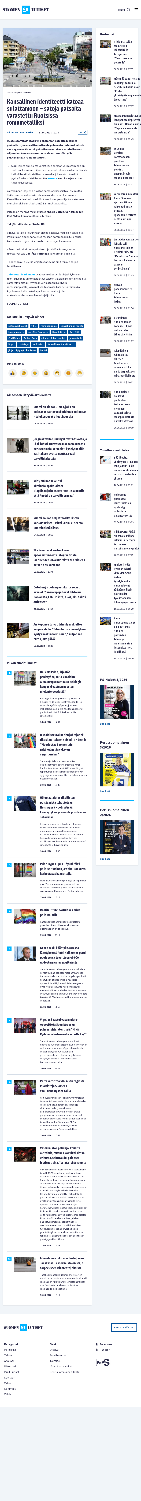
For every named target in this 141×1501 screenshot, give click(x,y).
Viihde (7, 1394)
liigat (11, 344)
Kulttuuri (9, 1378)
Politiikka (10, 1350)
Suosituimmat (58, 1355)
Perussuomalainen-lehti (64, 1372)
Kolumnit (10, 1389)
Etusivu (54, 1350)
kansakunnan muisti (72, 326)
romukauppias (49, 326)
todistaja (23, 344)
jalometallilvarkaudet (53, 338)
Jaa (82, 132)
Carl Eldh (74, 332)
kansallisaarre (16, 332)
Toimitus (55, 1361)
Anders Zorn (30, 338)
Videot (8, 1383)
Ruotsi (43, 350)
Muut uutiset (27, 132)
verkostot (38, 344)
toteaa (52, 178)
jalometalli (75, 338)
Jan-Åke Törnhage (38, 332)
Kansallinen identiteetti (61, 344)
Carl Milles (14, 338)
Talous (8, 1355)
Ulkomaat (12, 132)
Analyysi (9, 1361)
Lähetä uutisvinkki (61, 1366)
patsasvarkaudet (17, 326)
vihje (34, 326)
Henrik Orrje (59, 332)
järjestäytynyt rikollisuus (22, 350)
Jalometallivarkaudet (21, 274)
